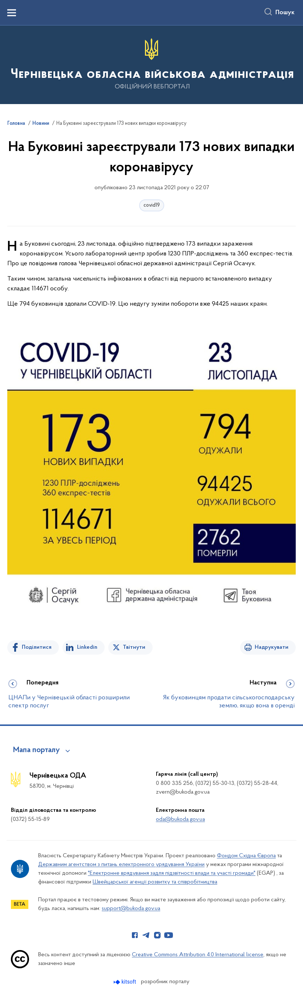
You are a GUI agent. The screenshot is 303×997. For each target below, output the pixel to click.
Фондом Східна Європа (246, 856)
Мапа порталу (36, 750)
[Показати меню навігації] (11, 12)
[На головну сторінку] (151, 64)
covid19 (152, 205)
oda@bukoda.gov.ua (180, 819)
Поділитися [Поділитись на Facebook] (37, 647)
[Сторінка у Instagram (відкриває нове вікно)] (157, 935)
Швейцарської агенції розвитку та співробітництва (155, 882)
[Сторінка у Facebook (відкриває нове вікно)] (134, 935)
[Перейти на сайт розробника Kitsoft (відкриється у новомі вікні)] (125, 982)
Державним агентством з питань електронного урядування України (121, 864)
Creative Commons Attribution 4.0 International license (197, 955)
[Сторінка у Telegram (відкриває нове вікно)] (146, 935)
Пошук (285, 12)
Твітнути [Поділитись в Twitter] (134, 647)
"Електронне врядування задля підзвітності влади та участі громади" (171, 873)
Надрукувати (271, 647)
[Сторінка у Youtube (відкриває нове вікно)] (168, 935)
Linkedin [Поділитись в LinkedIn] (87, 647)
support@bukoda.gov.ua (131, 908)
